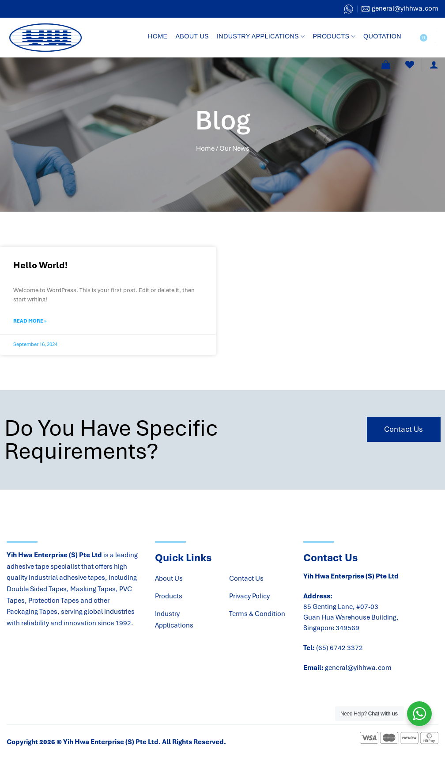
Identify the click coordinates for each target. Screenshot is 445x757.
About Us (192, 36)
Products (334, 36)
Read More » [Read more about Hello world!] (29, 321)
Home (157, 36)
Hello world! (40, 265)
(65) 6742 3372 (339, 647)
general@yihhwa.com (358, 667)
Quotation (382, 36)
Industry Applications (261, 36)
